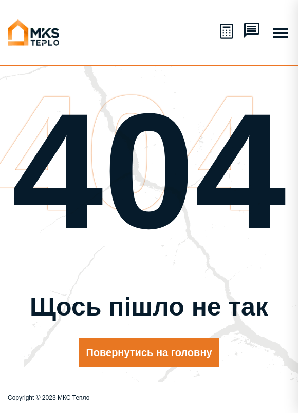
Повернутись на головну (149, 352)
